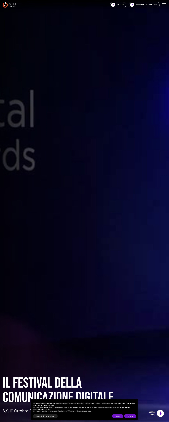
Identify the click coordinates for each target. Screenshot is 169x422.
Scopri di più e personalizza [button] (45, 416)
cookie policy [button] (50, 405)
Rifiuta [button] (118, 416)
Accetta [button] (130, 416)
